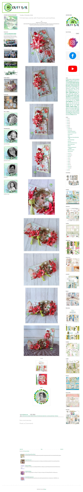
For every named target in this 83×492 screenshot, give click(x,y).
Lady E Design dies (71, 85)
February (69, 166)
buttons (78, 99)
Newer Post (21, 449)
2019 (68, 125)
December (69, 128)
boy (71, 99)
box (78, 98)
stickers (70, 113)
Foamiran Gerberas (70, 151)
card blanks (73, 100)
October (69, 153)
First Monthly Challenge (28, 471)
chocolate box (75, 101)
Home (41, 449)
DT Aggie (70, 82)
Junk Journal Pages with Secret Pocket (30, 454)
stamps (72, 112)
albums (67, 98)
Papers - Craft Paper (76, 88)
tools (78, 113)
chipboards (70, 101)
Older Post (61, 449)
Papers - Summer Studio (72, 94)
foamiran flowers (73, 106)
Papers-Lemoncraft (71, 95)
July (68, 158)
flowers (78, 105)
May (68, 161)
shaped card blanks (75, 111)
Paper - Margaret (68, 87)
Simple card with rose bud (71, 144)
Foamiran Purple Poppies (71, 139)
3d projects (71, 80)
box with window (68, 99)
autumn (71, 98)
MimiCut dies (71, 86)
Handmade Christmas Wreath (71, 131)
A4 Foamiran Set (75, 80)
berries (75, 98)
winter (74, 114)
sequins (78, 110)
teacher (77, 113)
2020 (68, 123)
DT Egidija (73, 82)
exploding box (68, 105)
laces (76, 107)
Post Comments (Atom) (26, 451)
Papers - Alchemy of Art (72, 87)
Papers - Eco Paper (77, 89)
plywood (67, 110)
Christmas (70, 81)
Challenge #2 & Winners (28, 465)
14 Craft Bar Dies (68, 79)
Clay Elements (74, 81)
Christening (67, 81)
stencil (76, 112)
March (69, 164)
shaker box (71, 111)
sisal (78, 111)
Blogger (45, 489)
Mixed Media (75, 86)
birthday (77, 98)
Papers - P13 (77, 92)
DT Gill (76, 82)
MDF (68, 86)
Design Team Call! (70, 134)
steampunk (74, 112)
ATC (78, 80)
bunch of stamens (74, 99)
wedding (71, 114)
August (69, 156)
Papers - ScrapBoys (68, 93)
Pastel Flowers (76, 95)
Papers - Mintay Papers (70, 92)
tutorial (67, 114)
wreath (76, 114)
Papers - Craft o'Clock (69, 89)
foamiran (67, 106)
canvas (66, 100)
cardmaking (77, 100)
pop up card (70, 110)
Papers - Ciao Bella (70, 88)
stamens (69, 112)
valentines (69, 114)
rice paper (73, 110)
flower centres (74, 105)
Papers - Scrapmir (74, 93)
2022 (68, 120)
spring (67, 112)
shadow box (67, 111)
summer (75, 113)
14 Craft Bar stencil (75, 79)
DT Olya (78, 82)
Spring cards (69, 141)
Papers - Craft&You (73, 89)
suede (73, 113)
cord (66, 102)
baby (73, 98)
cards (67, 101)
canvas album (69, 100)
